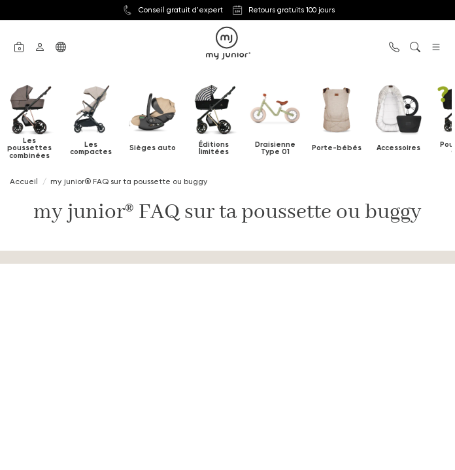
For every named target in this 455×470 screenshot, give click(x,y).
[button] (19, 45)
